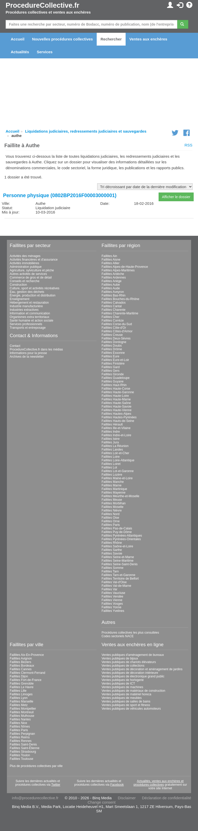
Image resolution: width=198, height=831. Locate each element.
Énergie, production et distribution (33, 295)
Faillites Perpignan (22, 734)
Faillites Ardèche (113, 274)
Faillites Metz (19, 705)
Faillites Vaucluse (113, 593)
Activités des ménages (25, 256)
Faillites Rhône (112, 543)
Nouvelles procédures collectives (62, 39)
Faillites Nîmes (20, 726)
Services (45, 52)
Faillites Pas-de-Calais (117, 528)
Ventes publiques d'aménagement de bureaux (133, 655)
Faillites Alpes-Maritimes (118, 270)
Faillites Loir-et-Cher (115, 453)
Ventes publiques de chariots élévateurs (129, 662)
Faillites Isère (111, 439)
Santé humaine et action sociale (31, 320)
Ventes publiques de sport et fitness (126, 705)
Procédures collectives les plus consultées (130, 632)
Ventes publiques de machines (122, 687)
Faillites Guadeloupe (115, 378)
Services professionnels (26, 324)
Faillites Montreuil (22, 712)
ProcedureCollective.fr (42, 5)
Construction (18, 284)
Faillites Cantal (112, 306)
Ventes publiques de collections (123, 665)
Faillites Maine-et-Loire (117, 478)
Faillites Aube (111, 284)
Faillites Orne (111, 521)
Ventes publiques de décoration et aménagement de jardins (142, 669)
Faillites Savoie (112, 553)
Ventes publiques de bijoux (120, 658)
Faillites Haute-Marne (116, 399)
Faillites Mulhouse (22, 716)
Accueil (17, 39)
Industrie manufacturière (26, 306)
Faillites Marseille (21, 701)
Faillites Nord (110, 514)
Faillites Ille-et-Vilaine (116, 428)
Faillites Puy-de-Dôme (117, 532)
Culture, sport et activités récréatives (34, 288)
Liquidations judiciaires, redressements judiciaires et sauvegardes (85, 131)
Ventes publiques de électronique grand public (133, 676)
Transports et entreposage (28, 327)
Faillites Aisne (111, 259)
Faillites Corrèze (113, 320)
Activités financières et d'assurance (34, 259)
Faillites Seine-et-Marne (118, 557)
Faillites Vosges (112, 603)
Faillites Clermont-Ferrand (27, 673)
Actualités (20, 52)
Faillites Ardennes (114, 277)
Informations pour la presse (28, 353)
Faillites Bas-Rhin (113, 295)
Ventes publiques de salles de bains (126, 701)
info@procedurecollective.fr (35, 798)
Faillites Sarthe (112, 550)
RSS (188, 145)
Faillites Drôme (112, 349)
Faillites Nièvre (112, 510)
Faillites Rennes (20, 741)
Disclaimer (127, 798)
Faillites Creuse (112, 335)
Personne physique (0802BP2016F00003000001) (59, 195)
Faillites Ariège (112, 281)
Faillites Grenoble (22, 683)
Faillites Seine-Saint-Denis (120, 564)
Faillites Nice (18, 723)
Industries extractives (24, 310)
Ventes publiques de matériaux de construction (133, 690)
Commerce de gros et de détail (31, 277)
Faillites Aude (111, 288)
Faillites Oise (110, 517)
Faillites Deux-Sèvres (116, 338)
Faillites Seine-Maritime (118, 560)
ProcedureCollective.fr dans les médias (36, 349)
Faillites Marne (112, 485)
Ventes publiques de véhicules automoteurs (131, 708)
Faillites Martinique (114, 489)
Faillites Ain (109, 256)
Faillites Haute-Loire (115, 396)
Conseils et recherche (24, 281)
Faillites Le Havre (22, 687)
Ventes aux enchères (148, 39)
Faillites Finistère (113, 363)
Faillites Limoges (21, 694)
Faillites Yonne (111, 607)
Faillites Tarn (110, 571)
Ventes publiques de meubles (122, 698)
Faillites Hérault (112, 424)
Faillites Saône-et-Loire (117, 546)
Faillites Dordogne (114, 342)
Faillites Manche (113, 482)
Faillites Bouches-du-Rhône (120, 299)
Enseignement (19, 299)
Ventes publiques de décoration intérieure (130, 673)
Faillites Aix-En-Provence (27, 655)
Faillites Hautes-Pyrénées (119, 417)
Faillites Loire (111, 457)
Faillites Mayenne (113, 492)
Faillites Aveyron (113, 292)
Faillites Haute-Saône (116, 403)
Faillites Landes (112, 449)
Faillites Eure (110, 356)
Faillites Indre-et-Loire (116, 435)
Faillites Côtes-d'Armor (117, 331)
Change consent (101, 802)
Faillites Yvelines (113, 611)
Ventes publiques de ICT (118, 683)
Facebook (117, 784)
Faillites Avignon (21, 658)
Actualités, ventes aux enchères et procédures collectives (159, 782)
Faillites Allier (110, 263)
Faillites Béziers (20, 662)
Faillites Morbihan (114, 503)
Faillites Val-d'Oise (114, 582)
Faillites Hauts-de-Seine (118, 421)
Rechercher (111, 39)
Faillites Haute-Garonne (118, 392)
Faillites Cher (110, 317)
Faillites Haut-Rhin (114, 385)
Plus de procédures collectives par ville (36, 766)
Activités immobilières (24, 263)
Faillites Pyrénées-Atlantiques (122, 535)
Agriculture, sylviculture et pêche (32, 270)
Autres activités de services (28, 274)
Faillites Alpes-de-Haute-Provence (125, 267)
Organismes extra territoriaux (29, 317)
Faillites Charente (113, 310)
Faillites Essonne (113, 353)
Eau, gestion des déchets (27, 292)
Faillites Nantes (20, 719)
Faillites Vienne (112, 600)
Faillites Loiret (111, 464)
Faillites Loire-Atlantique (118, 460)
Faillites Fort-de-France (25, 680)
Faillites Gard (111, 367)
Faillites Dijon (19, 676)
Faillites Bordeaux (22, 665)
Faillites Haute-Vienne (116, 410)
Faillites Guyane (113, 381)
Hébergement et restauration (29, 302)
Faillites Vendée (112, 596)
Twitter (55, 784)
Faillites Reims (20, 737)
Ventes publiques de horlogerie (123, 680)
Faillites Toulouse (21, 759)
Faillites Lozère (112, 474)
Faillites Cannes (20, 669)
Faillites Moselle (112, 507)
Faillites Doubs (112, 345)
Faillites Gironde (113, 374)
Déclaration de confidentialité (166, 798)
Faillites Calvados (114, 302)
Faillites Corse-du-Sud (117, 324)
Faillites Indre (111, 431)
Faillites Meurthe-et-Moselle (120, 496)
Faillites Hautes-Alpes (116, 414)
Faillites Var (109, 589)
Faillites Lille (18, 690)
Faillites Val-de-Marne (116, 586)
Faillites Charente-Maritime (120, 313)
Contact (15, 346)
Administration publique (26, 267)
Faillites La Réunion (115, 446)
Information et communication (30, 313)
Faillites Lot (109, 467)
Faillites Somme (112, 568)
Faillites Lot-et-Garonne (118, 471)
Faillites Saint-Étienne (24, 748)
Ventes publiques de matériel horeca (126, 694)
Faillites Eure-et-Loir (115, 360)
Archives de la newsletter (27, 356)
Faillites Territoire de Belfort (120, 578)
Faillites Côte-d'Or (114, 327)
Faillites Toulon (20, 755)
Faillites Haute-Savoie (116, 406)
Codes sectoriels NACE (118, 636)
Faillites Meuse (112, 500)
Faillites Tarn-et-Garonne (118, 575)
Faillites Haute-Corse (116, 388)
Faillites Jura (110, 442)
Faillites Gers (110, 370)
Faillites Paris (111, 525)
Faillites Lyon (19, 698)
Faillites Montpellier (23, 708)
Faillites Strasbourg (23, 751)
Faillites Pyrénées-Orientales (121, 539)
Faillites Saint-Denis (23, 744)
